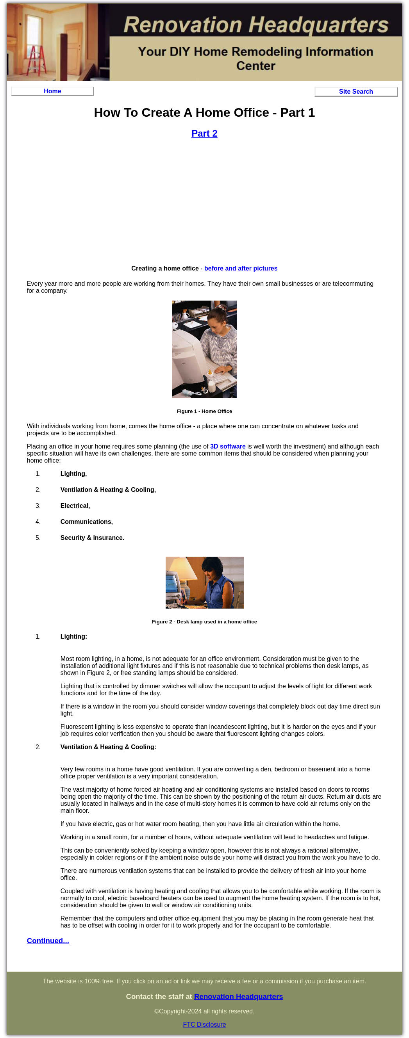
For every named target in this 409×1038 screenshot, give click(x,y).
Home (52, 91)
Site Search (356, 91)
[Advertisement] (204, 201)
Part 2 (204, 133)
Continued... (48, 941)
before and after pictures (241, 268)
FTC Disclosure (204, 1024)
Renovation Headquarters (238, 996)
